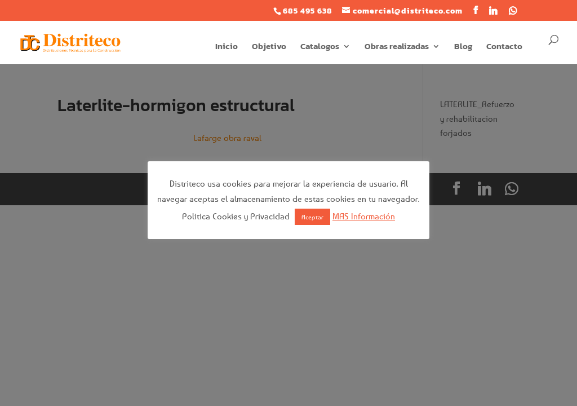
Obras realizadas (397, 47)
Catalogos (319, 47)
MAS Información (363, 216)
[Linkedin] (493, 11)
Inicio (226, 47)
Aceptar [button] (312, 216)
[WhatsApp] (513, 11)
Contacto (504, 47)
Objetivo (269, 47)
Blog (463, 47)
